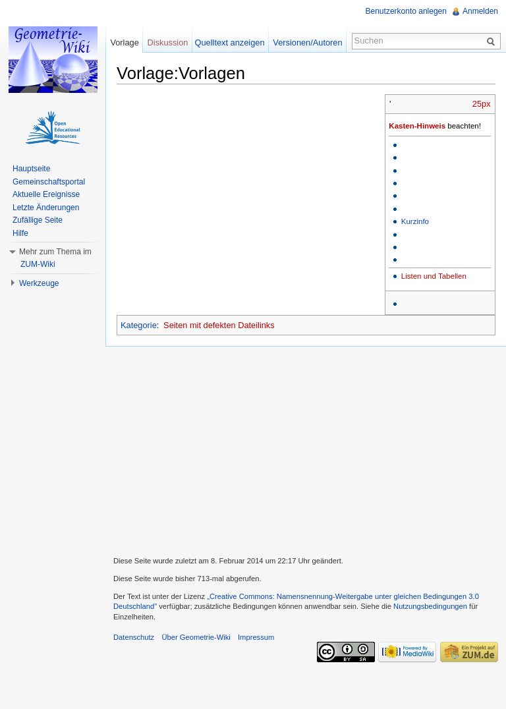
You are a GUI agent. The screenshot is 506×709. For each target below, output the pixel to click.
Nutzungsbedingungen (430, 606)
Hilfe (20, 233)
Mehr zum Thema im (55, 251)
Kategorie (139, 325)
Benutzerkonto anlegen (406, 11)
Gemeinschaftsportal (49, 181)
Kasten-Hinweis (417, 126)
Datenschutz (133, 637)
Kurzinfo (415, 221)
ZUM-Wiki (37, 264)
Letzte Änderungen (46, 207)
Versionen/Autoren (307, 42)
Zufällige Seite (38, 220)
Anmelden (480, 11)
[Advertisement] (305, 449)
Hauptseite (31, 168)
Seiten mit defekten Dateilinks (219, 325)
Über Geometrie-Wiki (195, 637)
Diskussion (168, 42)
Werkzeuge (39, 283)
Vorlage (124, 42)
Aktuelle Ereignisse (46, 194)
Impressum (256, 637)
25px (481, 104)
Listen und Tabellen (433, 276)
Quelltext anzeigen (230, 42)
